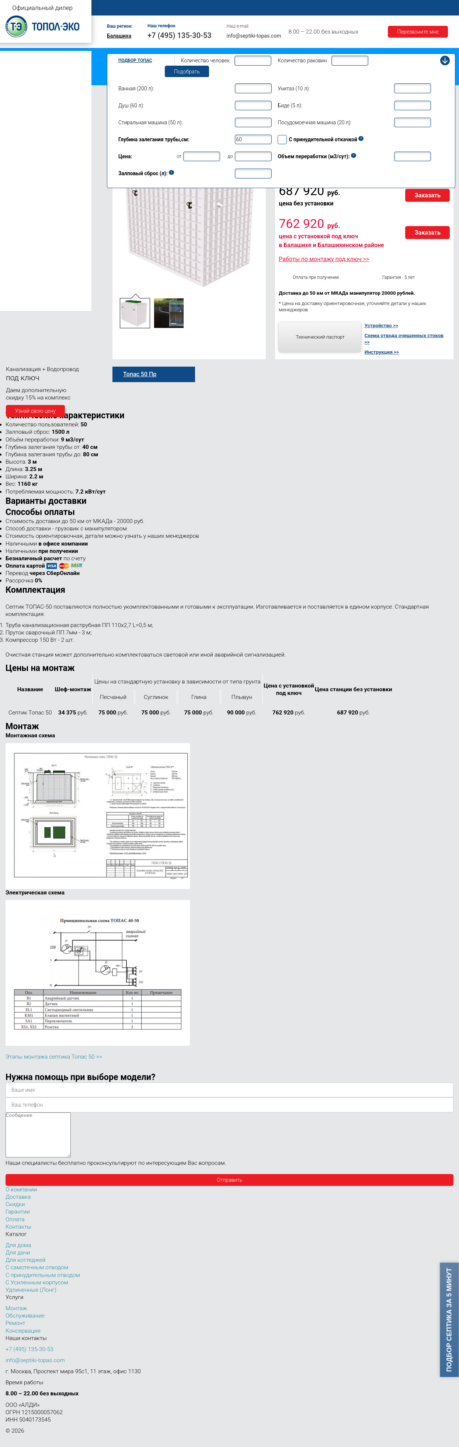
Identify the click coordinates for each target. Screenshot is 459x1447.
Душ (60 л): (131, 105)
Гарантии (375, 8)
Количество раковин (302, 60)
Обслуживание (235, 8)
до (230, 156)
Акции (408, 8)
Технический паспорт (320, 337)
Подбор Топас (135, 60)
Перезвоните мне (418, 32)
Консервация (23, 1339)
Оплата (306, 8)
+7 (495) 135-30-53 (179, 35)
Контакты (441, 8)
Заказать (427, 195)
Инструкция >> (382, 352)
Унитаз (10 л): (294, 88)
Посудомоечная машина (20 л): (314, 122)
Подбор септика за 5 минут (449, 1320)
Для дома (18, 1254)
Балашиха (119, 36)
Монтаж (194, 8)
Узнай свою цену (35, 411)
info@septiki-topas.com (254, 36)
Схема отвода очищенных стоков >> (404, 338)
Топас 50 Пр (139, 374)
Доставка (340, 8)
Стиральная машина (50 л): (150, 122)
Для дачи (18, 1261)
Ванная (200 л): (136, 88)
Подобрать (187, 72)
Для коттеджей (25, 1269)
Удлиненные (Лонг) (31, 1298)
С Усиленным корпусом (37, 1291)
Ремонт (275, 8)
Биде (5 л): (290, 105)
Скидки (15, 1213)
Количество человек (205, 60)
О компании (157, 8)
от (179, 156)
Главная (120, 8)
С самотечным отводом (37, 1276)
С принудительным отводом (43, 1284)
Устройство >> (381, 325)
